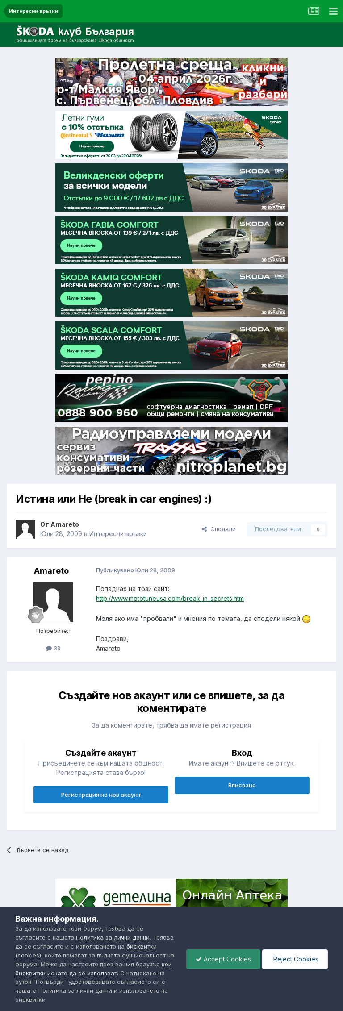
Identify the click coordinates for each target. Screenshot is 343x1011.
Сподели (219, 529)
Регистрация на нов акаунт (101, 794)
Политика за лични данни (113, 937)
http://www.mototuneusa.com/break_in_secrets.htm (170, 598)
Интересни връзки (118, 533)
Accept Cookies (223, 959)
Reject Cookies (295, 959)
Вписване (242, 785)
